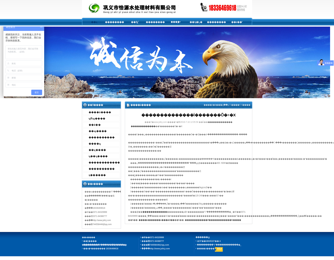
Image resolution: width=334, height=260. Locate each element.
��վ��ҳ (223, 105)
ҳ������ (97, 175)
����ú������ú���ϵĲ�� (156, 220)
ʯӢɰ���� (97, 118)
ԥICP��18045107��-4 (209, 241)
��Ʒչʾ (135, 22)
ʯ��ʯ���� (98, 156)
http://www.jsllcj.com (160, 248)
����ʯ (95, 143)
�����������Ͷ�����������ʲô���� (213, 220)
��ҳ (94, 22)
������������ (104, 162)
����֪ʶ (175, 22)
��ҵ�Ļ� (196, 22)
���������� (102, 137)
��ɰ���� (98, 131)
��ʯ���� (97, 150)
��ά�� (95, 124)
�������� (114, 22)
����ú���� (100, 112)
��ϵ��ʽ (236, 22)
